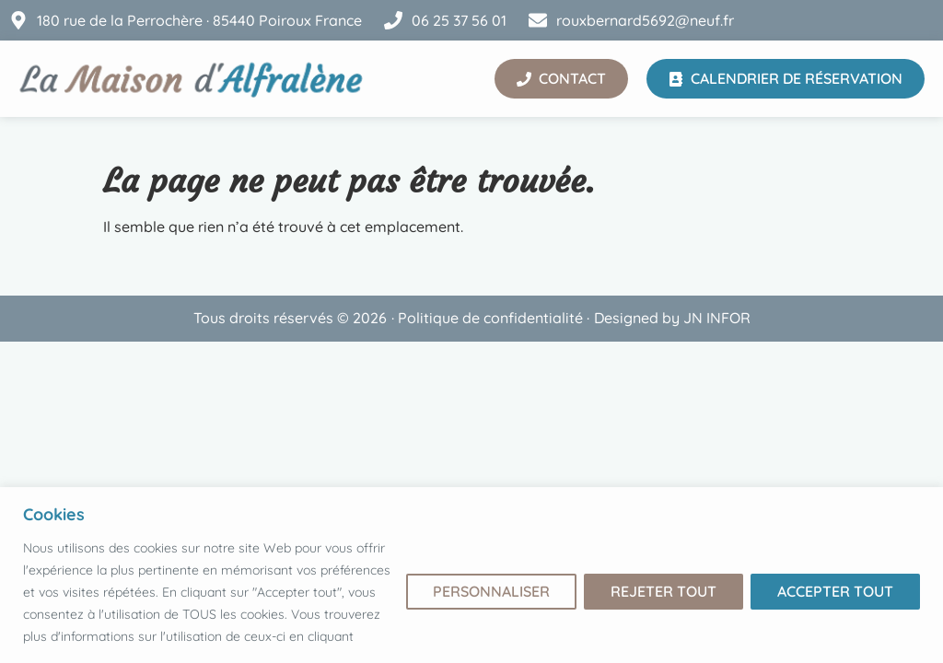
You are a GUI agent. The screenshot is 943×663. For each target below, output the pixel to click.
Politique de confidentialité (490, 317)
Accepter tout (835, 591)
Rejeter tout (663, 591)
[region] (471, 575)
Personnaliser (491, 591)
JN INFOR (717, 317)
